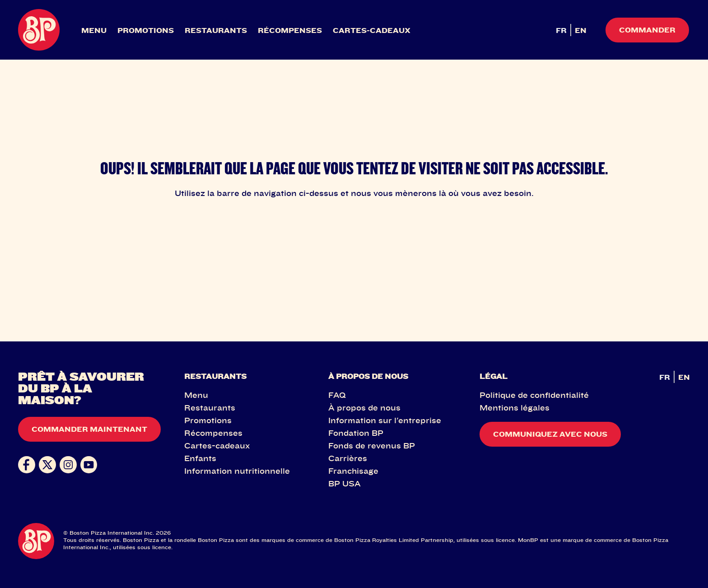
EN (581, 30)
